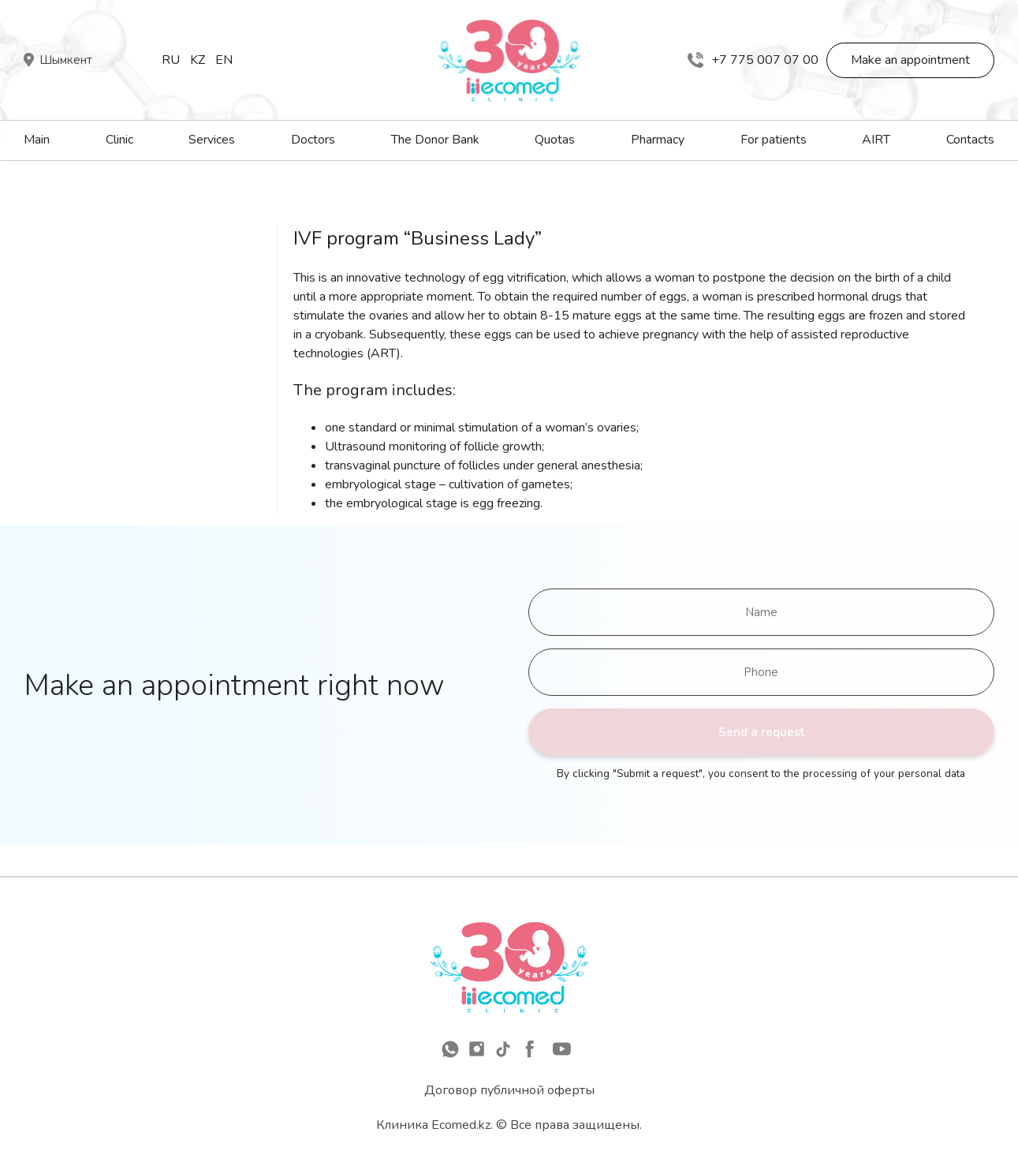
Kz (197, 60)
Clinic (119, 139)
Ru (171, 60)
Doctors (313, 139)
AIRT (876, 139)
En (224, 60)
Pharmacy (657, 139)
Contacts (970, 139)
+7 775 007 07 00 (753, 60)
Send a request (761, 732)
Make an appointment (910, 60)
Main (37, 139)
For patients (773, 139)
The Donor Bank (435, 139)
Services (211, 139)
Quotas (555, 139)
